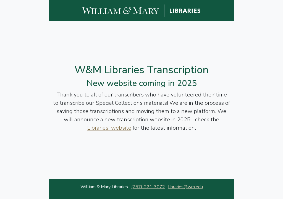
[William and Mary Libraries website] (141, 10)
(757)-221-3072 (148, 187)
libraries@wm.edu (185, 187)
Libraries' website (109, 128)
